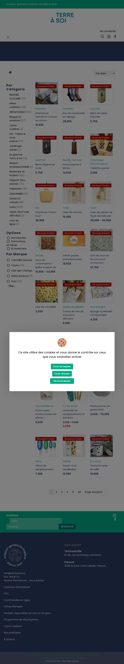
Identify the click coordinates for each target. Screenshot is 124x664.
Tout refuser (62, 373)
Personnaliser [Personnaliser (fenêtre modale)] (62, 381)
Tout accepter (62, 366)
